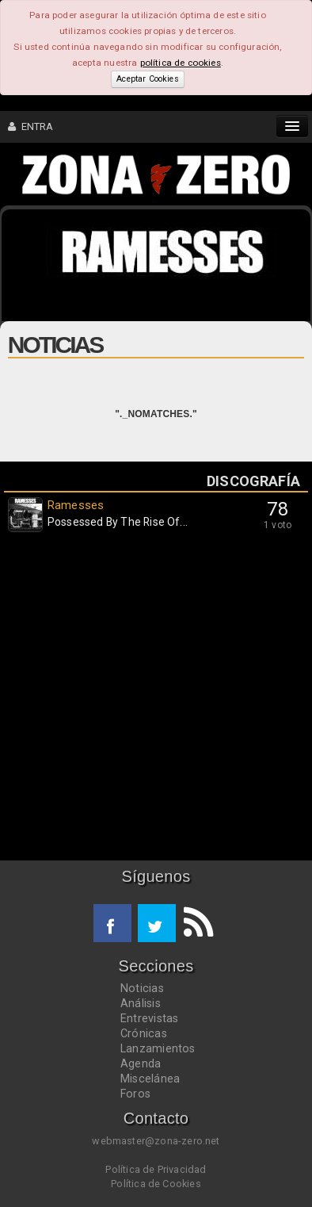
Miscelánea (150, 1078)
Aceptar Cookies (147, 79)
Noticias (142, 988)
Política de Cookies (156, 1184)
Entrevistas (149, 1018)
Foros (135, 1093)
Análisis (140, 1003)
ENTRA (31, 126)
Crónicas (143, 1033)
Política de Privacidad (155, 1169)
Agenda (140, 1063)
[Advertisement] (156, 700)
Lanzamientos (158, 1048)
